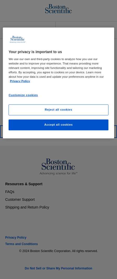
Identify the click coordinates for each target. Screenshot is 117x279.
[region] (58, 83)
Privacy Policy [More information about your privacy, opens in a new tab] (20, 81)
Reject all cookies (58, 109)
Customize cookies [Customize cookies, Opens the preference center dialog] (23, 95)
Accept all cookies (58, 124)
